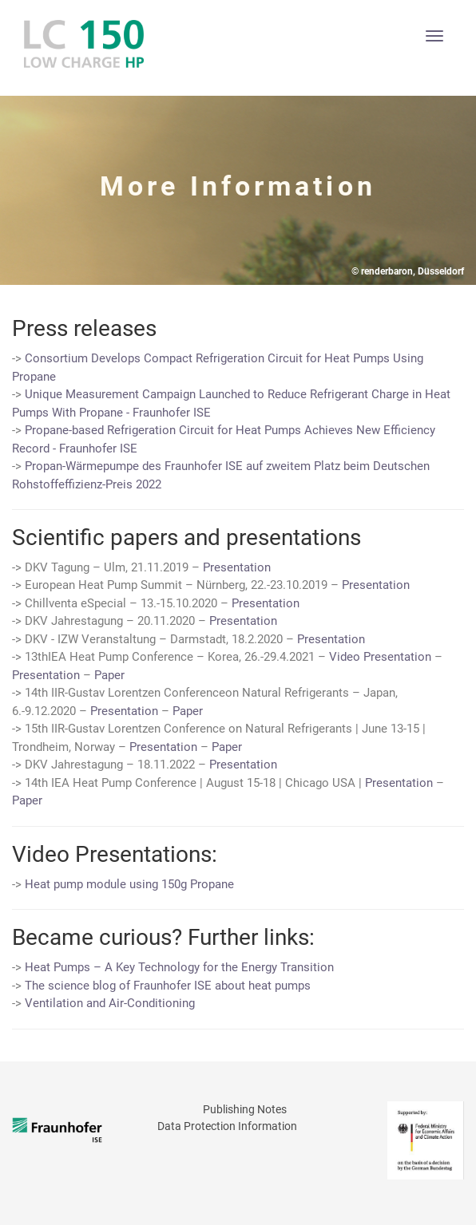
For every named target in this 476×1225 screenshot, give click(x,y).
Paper (109, 675)
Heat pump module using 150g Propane (129, 884)
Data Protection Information (227, 1126)
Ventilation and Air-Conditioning (110, 1003)
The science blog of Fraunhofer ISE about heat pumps (168, 985)
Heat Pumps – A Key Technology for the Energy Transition (179, 967)
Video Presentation (380, 657)
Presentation (237, 567)
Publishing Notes (245, 1109)
